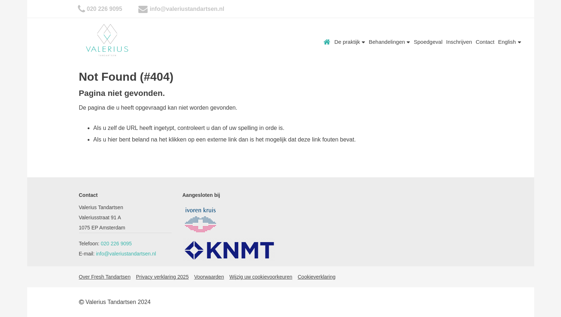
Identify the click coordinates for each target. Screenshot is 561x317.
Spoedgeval (428, 42)
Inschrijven (459, 42)
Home (327, 42)
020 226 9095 (104, 9)
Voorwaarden (209, 277)
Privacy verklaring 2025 (162, 277)
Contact (485, 42)
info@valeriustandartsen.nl (187, 9)
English (509, 42)
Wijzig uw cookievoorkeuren (260, 277)
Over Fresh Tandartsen (105, 277)
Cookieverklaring (316, 277)
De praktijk (349, 42)
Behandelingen (389, 42)
